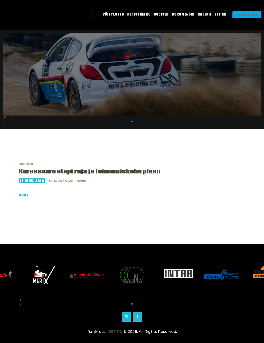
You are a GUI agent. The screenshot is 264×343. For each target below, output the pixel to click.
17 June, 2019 (32, 181)
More (23, 195)
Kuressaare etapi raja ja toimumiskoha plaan (89, 171)
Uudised (26, 164)
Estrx (58, 181)
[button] (129, 121)
